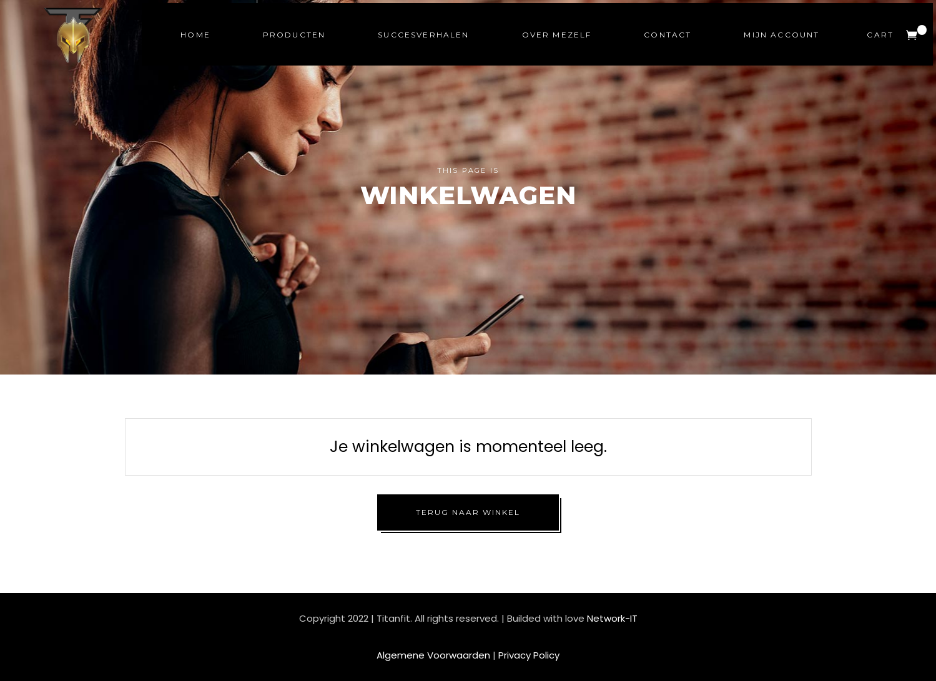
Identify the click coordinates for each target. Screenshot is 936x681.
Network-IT (612, 618)
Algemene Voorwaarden (433, 655)
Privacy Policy (528, 655)
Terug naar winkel (468, 512)
